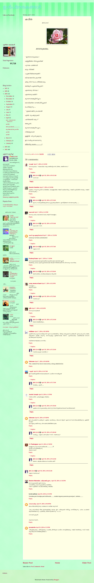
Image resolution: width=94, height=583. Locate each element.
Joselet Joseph (33, 394)
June (7, 112)
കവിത (7, 124)
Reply (30, 169)
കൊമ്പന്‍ (31, 212)
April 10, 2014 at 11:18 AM (48, 271)
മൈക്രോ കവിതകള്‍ (12, 287)
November (9, 99)
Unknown (32, 361)
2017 (6, 88)
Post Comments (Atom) (37, 566)
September (9, 104)
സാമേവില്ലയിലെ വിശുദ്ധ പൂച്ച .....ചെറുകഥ (10, 205)
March (8, 138)
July (7, 109)
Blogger (56, 580)
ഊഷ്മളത (12, 246)
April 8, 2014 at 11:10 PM (42, 417)
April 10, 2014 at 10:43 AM (48, 175)
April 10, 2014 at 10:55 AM (44, 471)
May (7, 115)
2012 (6, 149)
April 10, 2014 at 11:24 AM (48, 319)
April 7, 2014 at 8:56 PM (39, 308)
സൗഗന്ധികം (32, 504)
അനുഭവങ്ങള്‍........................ (13, 126)
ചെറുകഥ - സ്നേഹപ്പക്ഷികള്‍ (10, 327)
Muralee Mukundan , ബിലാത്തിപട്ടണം (40, 481)
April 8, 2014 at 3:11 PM (45, 394)
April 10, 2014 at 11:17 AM (48, 246)
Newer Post (28, 563)
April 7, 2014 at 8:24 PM (49, 283)
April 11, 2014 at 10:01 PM (44, 504)
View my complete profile (11, 197)
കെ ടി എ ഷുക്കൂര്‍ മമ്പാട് (36, 235)
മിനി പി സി (36, 175)
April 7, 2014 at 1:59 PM (46, 187)
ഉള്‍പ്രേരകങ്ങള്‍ (22, 7)
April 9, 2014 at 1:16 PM (45, 444)
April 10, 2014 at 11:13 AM (48, 200)
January (8, 143)
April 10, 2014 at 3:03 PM (58, 481)
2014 (6, 94)
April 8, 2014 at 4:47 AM (41, 371)
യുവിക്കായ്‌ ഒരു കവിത (12, 129)
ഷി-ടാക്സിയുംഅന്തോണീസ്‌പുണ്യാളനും (13, 231)
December (9, 96)
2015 (6, 91)
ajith (30, 308)
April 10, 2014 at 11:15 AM (48, 223)
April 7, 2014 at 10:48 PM (42, 361)
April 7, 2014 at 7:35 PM (45, 258)
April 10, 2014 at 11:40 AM (48, 432)
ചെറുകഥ (12, 301)
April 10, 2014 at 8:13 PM (45, 494)
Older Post (86, 563)
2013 (6, 147)
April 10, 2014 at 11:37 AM (48, 382)
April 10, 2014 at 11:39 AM (48, 406)
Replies (33, 172)
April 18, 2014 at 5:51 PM (43, 527)
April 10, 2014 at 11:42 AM (48, 459)
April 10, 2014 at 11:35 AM (48, 349)
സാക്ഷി (31, 164)
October (8, 101)
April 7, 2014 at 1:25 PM (40, 164)
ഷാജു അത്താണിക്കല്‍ (35, 283)
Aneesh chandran (34, 187)
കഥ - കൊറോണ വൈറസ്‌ (11, 120)
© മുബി (31, 371)
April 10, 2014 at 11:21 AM (48, 296)
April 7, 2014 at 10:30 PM (42, 331)
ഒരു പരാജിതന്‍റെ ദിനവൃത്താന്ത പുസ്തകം (13, 274)
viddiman (31, 331)
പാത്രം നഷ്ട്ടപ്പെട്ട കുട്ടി (13, 216)
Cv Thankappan (33, 444)
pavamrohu (32, 527)
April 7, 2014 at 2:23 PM (41, 212)
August (8, 107)
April (7, 118)
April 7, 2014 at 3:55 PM (50, 235)
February (9, 140)
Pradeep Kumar (33, 258)
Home (57, 563)
